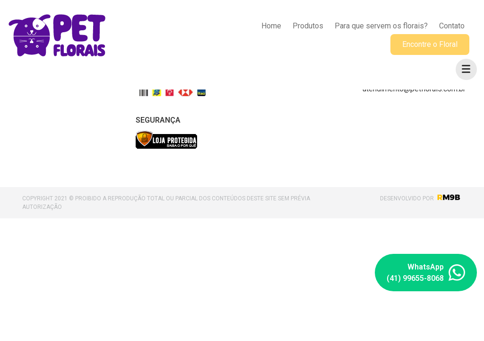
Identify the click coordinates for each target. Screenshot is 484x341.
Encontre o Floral (430, 44)
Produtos (308, 25)
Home (271, 25)
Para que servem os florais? (381, 25)
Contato (452, 25)
